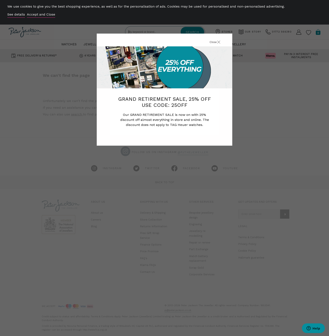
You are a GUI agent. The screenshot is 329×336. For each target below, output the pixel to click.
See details (16, 14)
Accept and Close (41, 14)
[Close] (210, 43)
